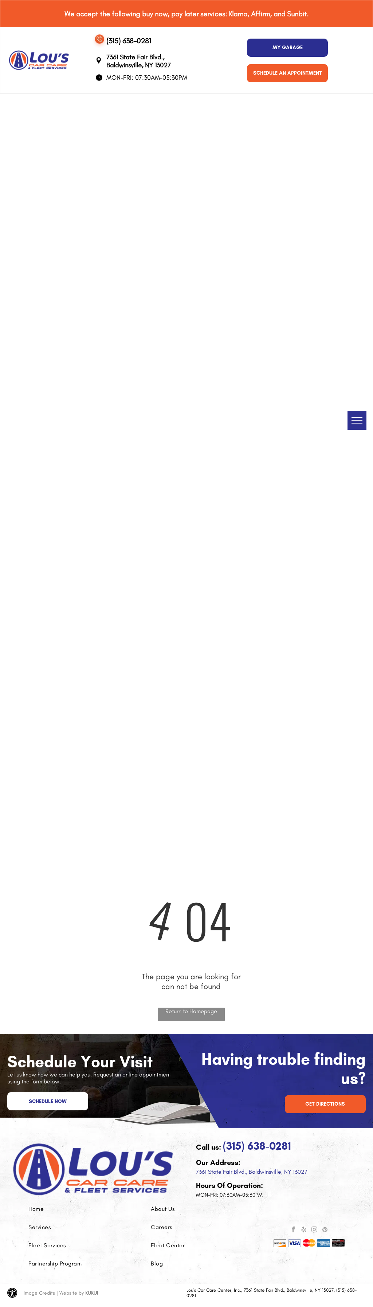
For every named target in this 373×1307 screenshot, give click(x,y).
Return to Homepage (191, 1011)
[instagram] (314, 1230)
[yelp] (303, 1230)
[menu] (357, 420)
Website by (71, 1293)
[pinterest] (325, 1230)
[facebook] (293, 1230)
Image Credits (39, 1293)
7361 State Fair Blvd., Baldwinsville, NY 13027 (251, 1171)
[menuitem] (61, 1209)
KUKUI (91, 1293)
